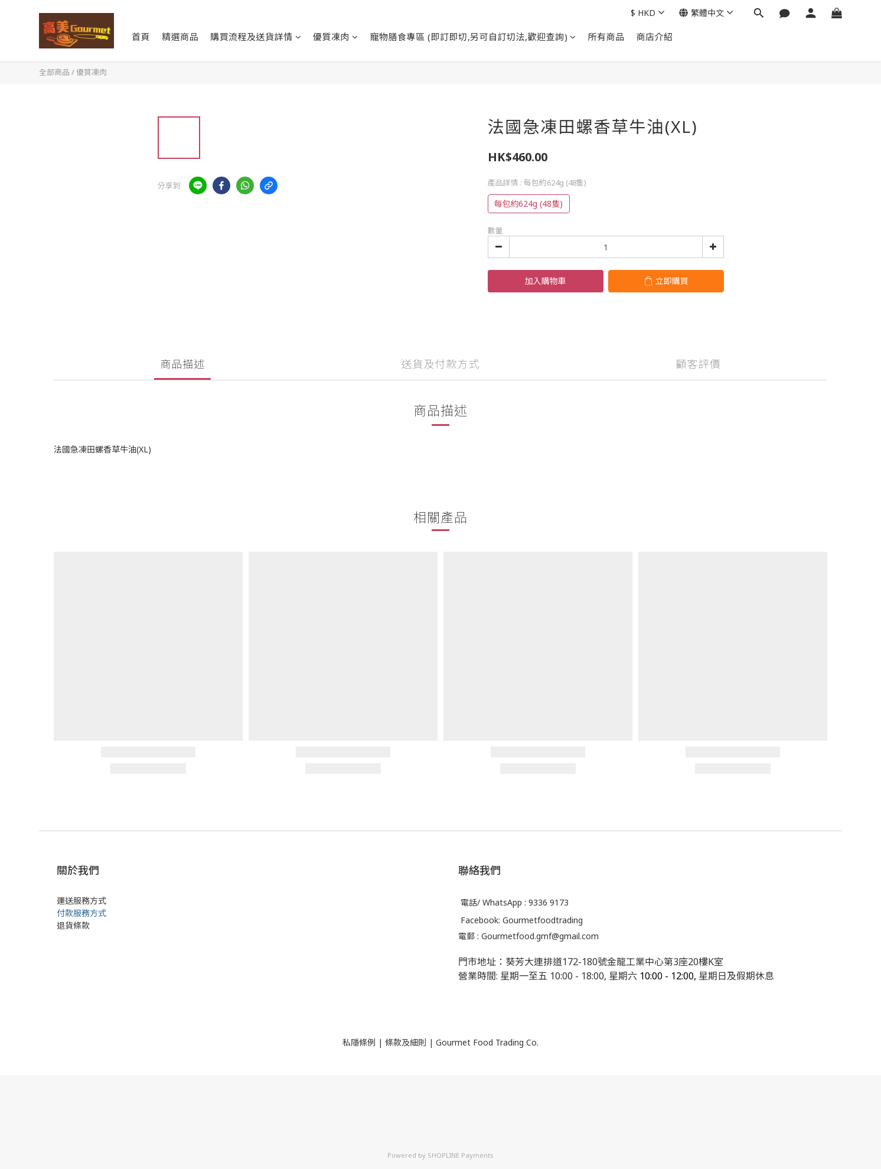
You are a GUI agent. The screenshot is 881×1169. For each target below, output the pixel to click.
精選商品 (180, 37)
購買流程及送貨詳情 (255, 37)
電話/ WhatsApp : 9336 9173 (515, 903)
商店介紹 (655, 37)
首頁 (141, 37)
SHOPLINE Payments (461, 1155)
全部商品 (54, 72)
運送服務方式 (81, 900)
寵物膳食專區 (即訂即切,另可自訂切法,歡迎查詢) (473, 37)
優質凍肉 (335, 37)
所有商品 (606, 37)
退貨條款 (73, 925)
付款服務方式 (81, 913)
